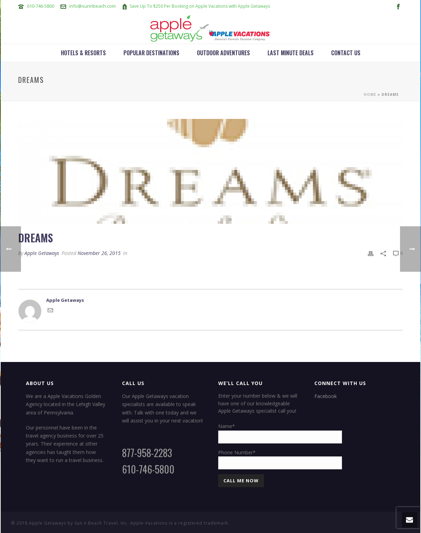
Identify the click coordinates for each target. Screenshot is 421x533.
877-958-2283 (147, 453)
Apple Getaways (41, 253)
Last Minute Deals (290, 53)
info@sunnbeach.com (92, 6)
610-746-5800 (40, 6)
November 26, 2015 (99, 253)
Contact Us (346, 53)
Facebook (325, 396)
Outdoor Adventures (223, 53)
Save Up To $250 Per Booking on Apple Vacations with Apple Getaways (200, 6)
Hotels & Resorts (83, 53)
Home (370, 94)
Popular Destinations (151, 53)
